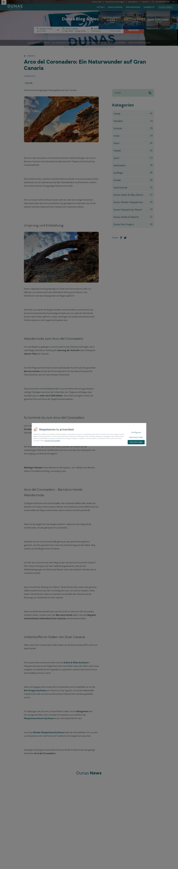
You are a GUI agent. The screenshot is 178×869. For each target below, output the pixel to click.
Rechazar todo (136, 437)
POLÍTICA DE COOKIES (52, 440)
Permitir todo (136, 442)
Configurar (136, 432)
